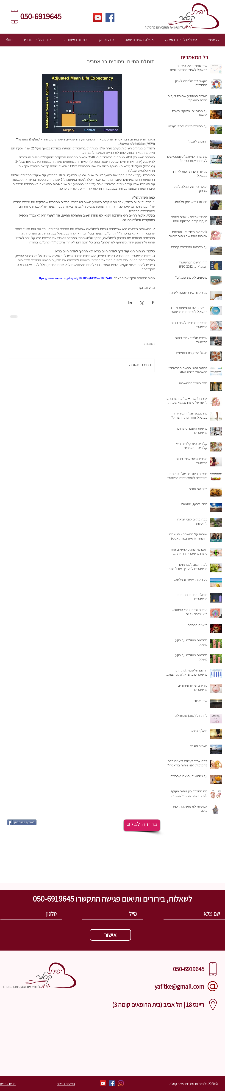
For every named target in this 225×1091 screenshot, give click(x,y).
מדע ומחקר (146, 287)
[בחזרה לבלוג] (142, 825)
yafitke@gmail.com (179, 986)
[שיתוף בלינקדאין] (130, 302)
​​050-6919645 (41, 16)
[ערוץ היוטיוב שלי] (97, 17)
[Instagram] (121, 1083)
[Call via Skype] (112, 1013)
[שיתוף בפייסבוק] (152, 302)
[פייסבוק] (110, 17)
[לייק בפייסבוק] (50, 822)
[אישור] (110, 935)
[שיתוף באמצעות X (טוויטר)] (141, 302)
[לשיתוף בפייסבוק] (21, 822)
